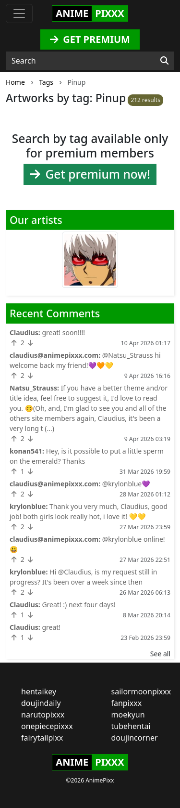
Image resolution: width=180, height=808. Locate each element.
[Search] (164, 61)
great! (51, 627)
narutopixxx (42, 714)
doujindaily (41, 703)
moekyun (128, 714)
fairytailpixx (42, 737)
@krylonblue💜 (126, 483)
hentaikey (38, 691)
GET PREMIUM (90, 39)
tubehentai (131, 726)
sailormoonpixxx (141, 691)
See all (160, 653)
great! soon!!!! (63, 332)
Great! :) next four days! (78, 604)
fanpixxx (126, 703)
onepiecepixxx (47, 726)
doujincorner (134, 737)
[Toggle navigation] (19, 13)
